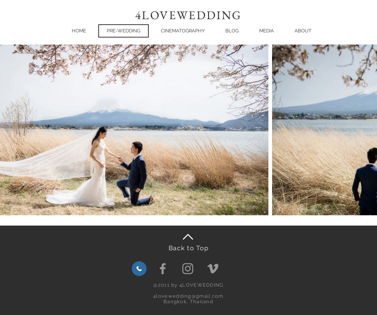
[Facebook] (162, 268)
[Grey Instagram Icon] (187, 268)
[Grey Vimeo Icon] (212, 268)
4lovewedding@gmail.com (188, 296)
